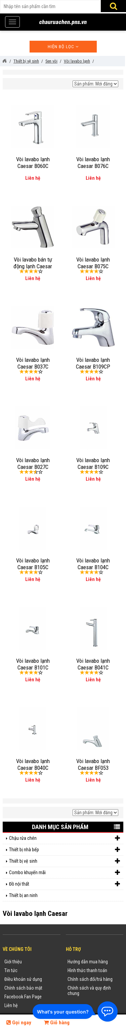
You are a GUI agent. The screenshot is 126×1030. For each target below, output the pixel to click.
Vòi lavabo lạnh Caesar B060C (33, 162)
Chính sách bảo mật (23, 988)
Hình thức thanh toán (87, 970)
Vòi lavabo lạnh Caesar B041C (93, 664)
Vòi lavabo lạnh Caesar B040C (33, 764)
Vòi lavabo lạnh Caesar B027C (33, 463)
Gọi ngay (18, 1023)
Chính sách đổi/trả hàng (90, 979)
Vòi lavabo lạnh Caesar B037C (33, 363)
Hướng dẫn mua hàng (88, 961)
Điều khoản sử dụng (23, 979)
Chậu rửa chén (64, 838)
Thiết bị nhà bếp (64, 850)
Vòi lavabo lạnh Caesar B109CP (93, 363)
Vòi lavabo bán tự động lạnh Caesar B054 (32, 266)
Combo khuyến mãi (64, 872)
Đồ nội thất (64, 884)
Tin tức (10, 970)
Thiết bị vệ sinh (64, 861)
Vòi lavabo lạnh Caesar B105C (33, 564)
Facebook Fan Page (23, 996)
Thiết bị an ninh (23, 895)
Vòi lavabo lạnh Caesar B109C (93, 463)
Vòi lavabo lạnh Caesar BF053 (93, 764)
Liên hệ (11, 1005)
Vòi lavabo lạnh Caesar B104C (93, 564)
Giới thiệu (13, 961)
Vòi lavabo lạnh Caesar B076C (93, 162)
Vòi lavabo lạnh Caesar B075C (93, 263)
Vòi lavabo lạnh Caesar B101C (33, 664)
